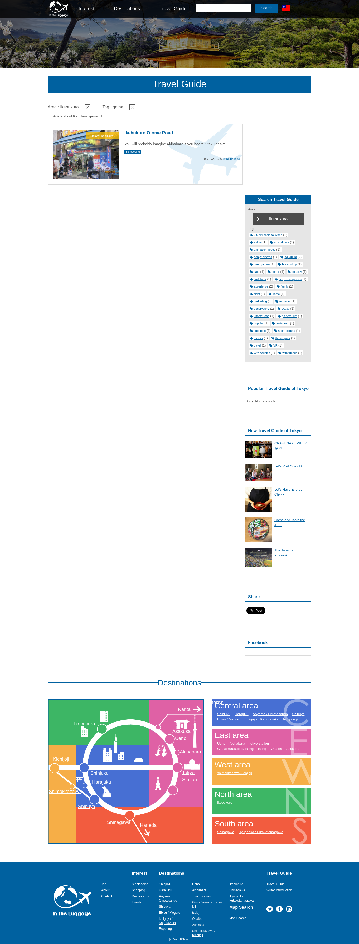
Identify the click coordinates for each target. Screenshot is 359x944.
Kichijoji (61, 759)
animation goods (264, 249)
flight (257, 293)
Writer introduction (279, 890)
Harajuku (101, 782)
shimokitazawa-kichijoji (234, 773)
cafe (256, 271)
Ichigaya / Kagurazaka (262, 719)
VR (275, 345)
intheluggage (231, 158)
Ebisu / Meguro (228, 719)
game (276, 293)
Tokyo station (201, 896)
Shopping (138, 890)
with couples (262, 352)
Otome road (261, 316)
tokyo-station (259, 743)
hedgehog (260, 301)
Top (103, 884)
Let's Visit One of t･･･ (291, 466)
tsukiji (262, 749)
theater (258, 338)
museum (285, 301)
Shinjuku (99, 773)
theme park (282, 338)
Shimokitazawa (65, 791)
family (284, 286)
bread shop (289, 264)
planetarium (289, 316)
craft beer (260, 279)
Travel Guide (172, 8)
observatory (261, 308)
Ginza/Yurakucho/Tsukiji (235, 749)
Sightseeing (133, 151)
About (105, 890)
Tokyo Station (189, 776)
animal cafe (281, 242)
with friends (289, 352)
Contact (106, 896)
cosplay (297, 271)
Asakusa (181, 731)
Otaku (285, 308)
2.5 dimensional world (268, 234)
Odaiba (276, 749)
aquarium (290, 257)
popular (259, 323)
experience (261, 286)
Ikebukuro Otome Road (148, 132)
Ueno (180, 738)
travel (257, 345)
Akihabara (190, 751)
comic (275, 271)
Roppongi (290, 719)
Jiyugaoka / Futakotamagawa (261, 832)
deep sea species (290, 279)
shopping (260, 330)
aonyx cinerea (263, 257)
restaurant (282, 323)
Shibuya (86, 806)
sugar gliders (286, 330)
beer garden (262, 264)
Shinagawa (118, 822)
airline (258, 242)
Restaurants (140, 896)
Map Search (237, 918)
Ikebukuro (84, 723)
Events (137, 902)
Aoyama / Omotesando (270, 714)
